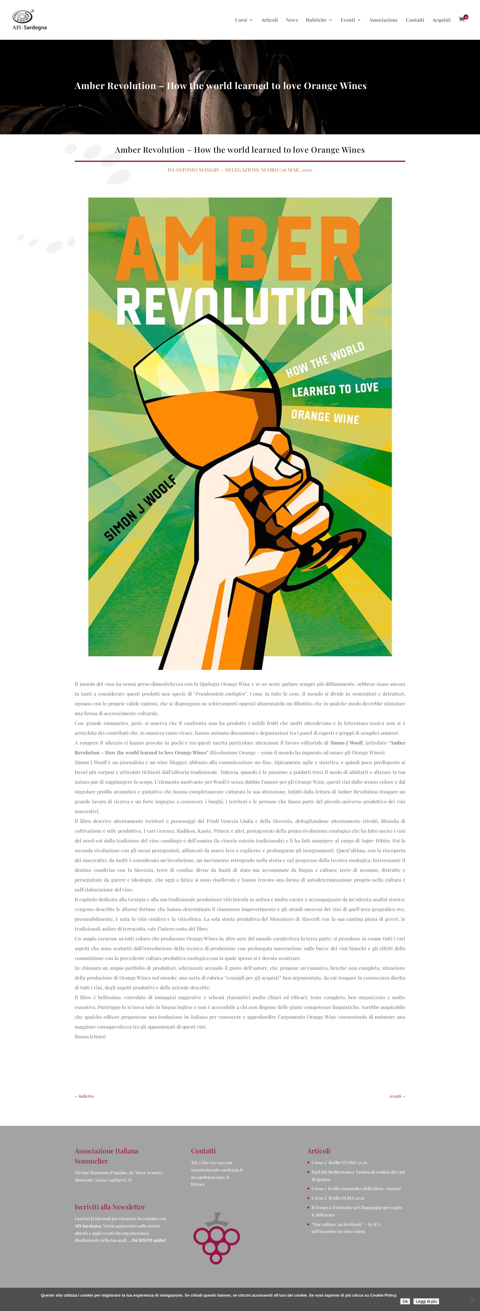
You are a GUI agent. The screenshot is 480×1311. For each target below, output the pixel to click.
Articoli (269, 20)
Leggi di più (426, 1301)
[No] (472, 1299)
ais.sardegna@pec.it (210, 1177)
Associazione (383, 20)
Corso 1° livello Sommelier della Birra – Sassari (356, 1188)
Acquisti (441, 20)
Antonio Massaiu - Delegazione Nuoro (226, 169)
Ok (405, 1301)
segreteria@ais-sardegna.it (217, 1170)
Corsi (241, 20)
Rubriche (316, 20)
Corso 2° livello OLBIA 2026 (338, 1198)
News (292, 20)
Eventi (348, 20)
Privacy (198, 1184)
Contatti (415, 20)
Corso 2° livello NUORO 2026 (339, 1162)
